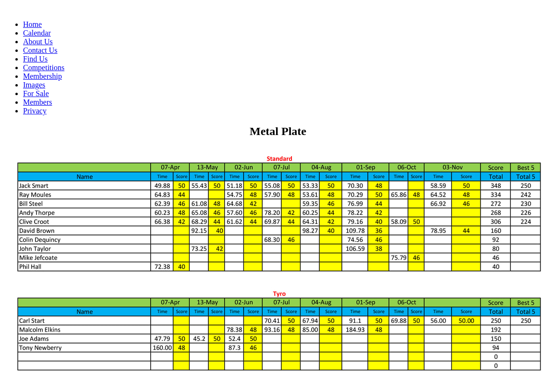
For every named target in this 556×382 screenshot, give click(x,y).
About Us (38, 41)
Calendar (37, 33)
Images (34, 85)
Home (32, 24)
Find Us (35, 59)
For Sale (36, 93)
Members (37, 102)
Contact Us (40, 50)
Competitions (43, 67)
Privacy (35, 111)
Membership (42, 76)
